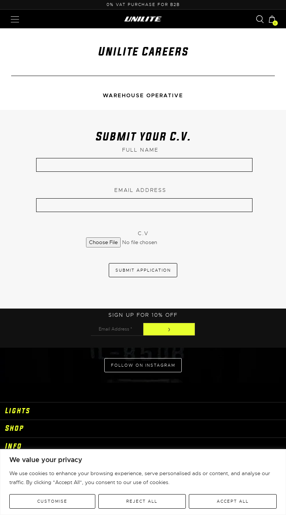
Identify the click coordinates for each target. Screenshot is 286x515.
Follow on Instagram (143, 365)
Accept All (233, 501)
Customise (52, 501)
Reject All (142, 501)
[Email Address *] (117, 329)
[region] (143, 482)
